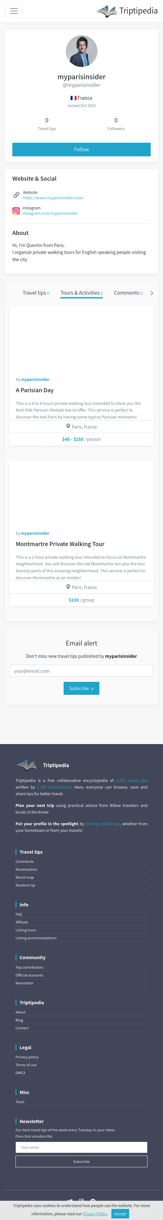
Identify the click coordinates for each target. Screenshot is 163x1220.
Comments (128, 292)
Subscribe (81, 688)
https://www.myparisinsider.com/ (53, 198)
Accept (120, 1214)
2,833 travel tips (131, 780)
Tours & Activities (81, 292)
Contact (22, 1028)
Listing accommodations (36, 938)
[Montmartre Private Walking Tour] (81, 492)
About (21, 1012)
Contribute (25, 861)
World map (25, 877)
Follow (81, 149)
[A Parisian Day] (81, 338)
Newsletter (25, 983)
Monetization (26, 869)
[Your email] (81, 1147)
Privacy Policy (95, 1214)
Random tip (25, 885)
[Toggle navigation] (14, 11)
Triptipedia (127, 11)
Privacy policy (27, 1057)
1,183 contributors (54, 787)
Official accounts (29, 975)
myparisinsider (35, 379)
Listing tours (26, 930)
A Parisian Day (35, 390)
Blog (19, 1020)
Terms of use (26, 1064)
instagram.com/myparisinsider (50, 213)
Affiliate (22, 922)
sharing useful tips (102, 823)
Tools (20, 1101)
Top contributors (29, 967)
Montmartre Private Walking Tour (60, 544)
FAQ (19, 914)
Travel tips (35, 292)
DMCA (20, 1072)
